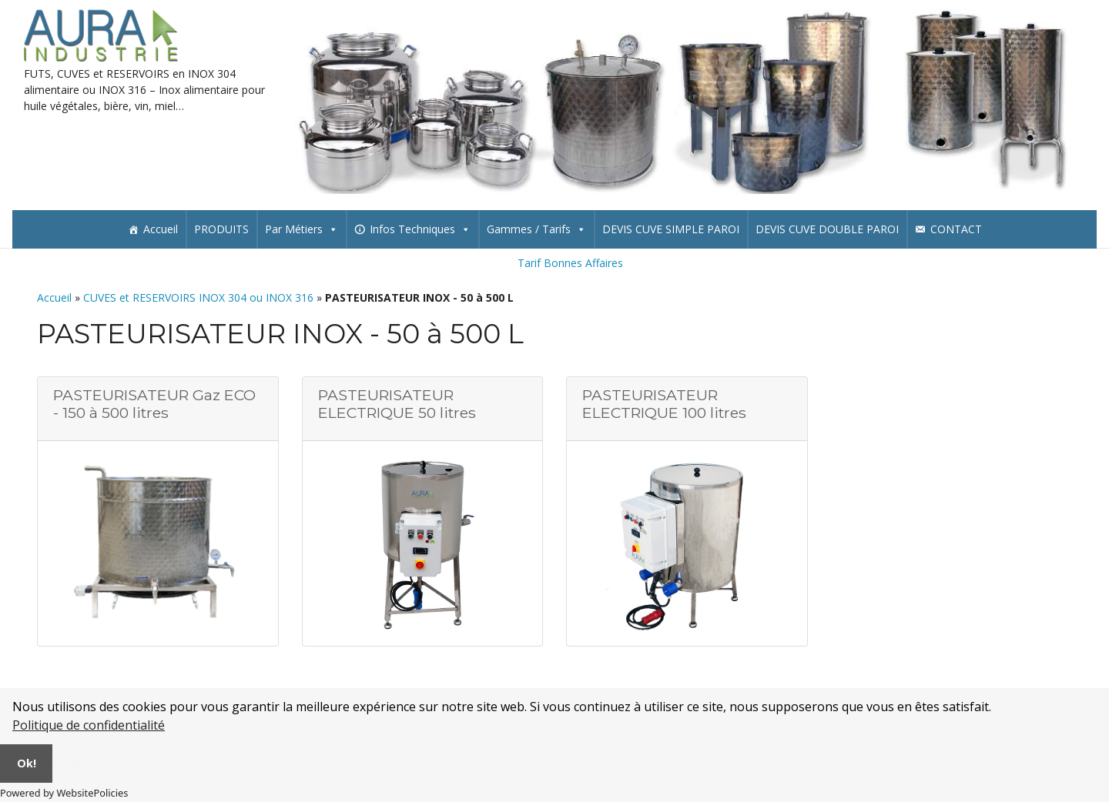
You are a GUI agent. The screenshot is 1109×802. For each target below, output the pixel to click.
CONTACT (956, 229)
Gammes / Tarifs (536, 229)
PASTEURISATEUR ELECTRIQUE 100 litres (664, 404)
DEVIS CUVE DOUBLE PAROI (827, 229)
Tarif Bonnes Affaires (570, 263)
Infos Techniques (420, 229)
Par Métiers (301, 229)
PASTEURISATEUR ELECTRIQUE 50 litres (397, 404)
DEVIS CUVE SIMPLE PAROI (670, 229)
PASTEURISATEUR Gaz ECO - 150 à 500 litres (154, 404)
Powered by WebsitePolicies (64, 793)
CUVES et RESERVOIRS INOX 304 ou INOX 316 (198, 297)
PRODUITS (221, 229)
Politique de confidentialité (88, 725)
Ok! (26, 763)
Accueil (160, 229)
